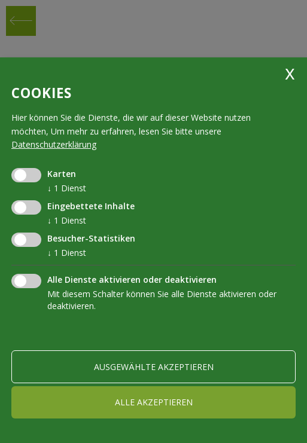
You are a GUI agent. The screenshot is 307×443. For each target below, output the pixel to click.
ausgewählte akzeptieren (154, 366)
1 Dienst (66, 188)
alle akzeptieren (154, 402)
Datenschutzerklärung (53, 144)
